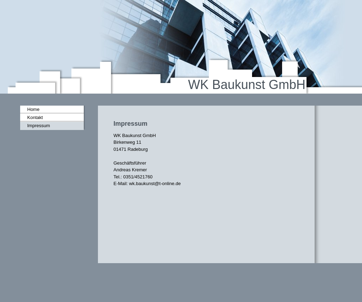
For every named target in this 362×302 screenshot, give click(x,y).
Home (33, 109)
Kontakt (35, 117)
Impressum (38, 125)
